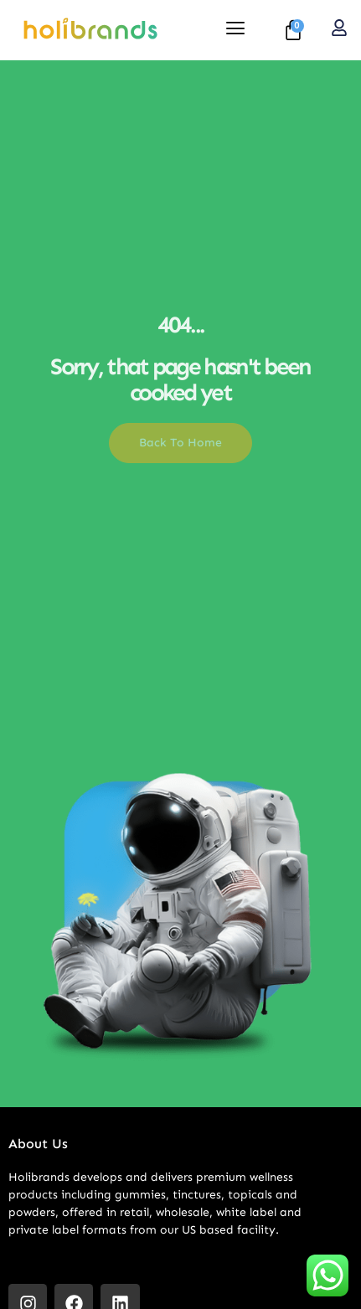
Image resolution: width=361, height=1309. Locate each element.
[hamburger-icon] (236, 30)
